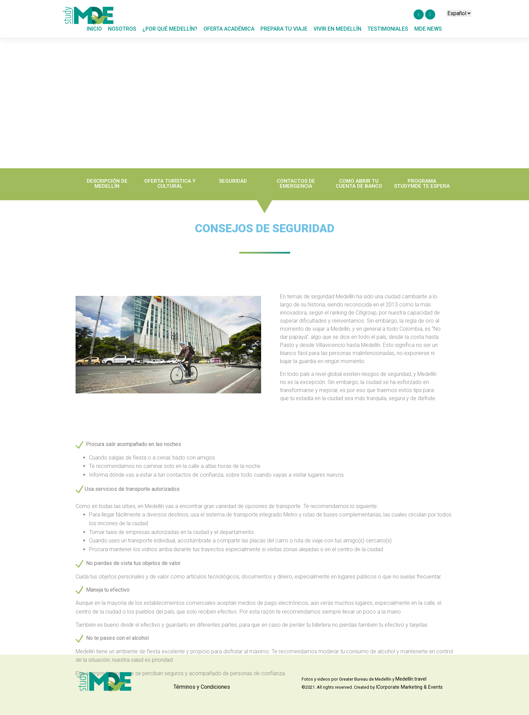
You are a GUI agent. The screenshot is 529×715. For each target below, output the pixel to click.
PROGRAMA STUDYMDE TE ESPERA (422, 187)
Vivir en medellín (337, 29)
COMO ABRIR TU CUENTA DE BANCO (359, 187)
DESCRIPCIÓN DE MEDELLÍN (107, 187)
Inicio (94, 29)
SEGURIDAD (233, 185)
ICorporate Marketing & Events (409, 687)
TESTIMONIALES (387, 29)
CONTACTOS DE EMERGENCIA (296, 187)
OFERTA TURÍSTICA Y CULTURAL (170, 187)
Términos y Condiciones (201, 687)
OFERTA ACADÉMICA (228, 29)
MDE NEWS (428, 29)
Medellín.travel (410, 679)
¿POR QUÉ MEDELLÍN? (169, 29)
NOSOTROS (122, 29)
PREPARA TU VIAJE (283, 29)
